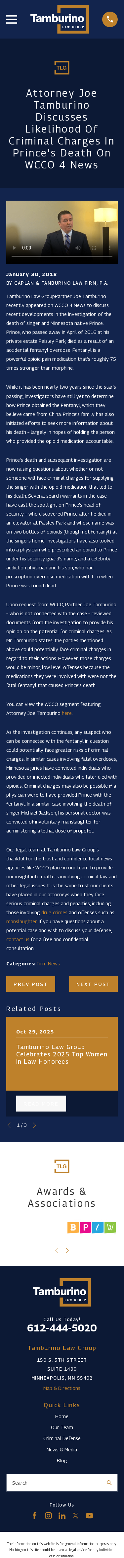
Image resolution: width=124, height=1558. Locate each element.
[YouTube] (89, 1515)
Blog (62, 1460)
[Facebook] (34, 1515)
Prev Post (31, 984)
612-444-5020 (62, 1328)
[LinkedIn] (62, 1515)
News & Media (62, 1449)
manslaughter (21, 921)
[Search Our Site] (109, 1482)
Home (61, 1416)
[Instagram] (48, 1515)
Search (19, 1483)
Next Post (93, 984)
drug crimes (54, 912)
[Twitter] (75, 1515)
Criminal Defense (62, 1438)
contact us (17, 939)
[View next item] (34, 1125)
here (67, 713)
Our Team (62, 1427)
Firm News (48, 963)
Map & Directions (61, 1388)
